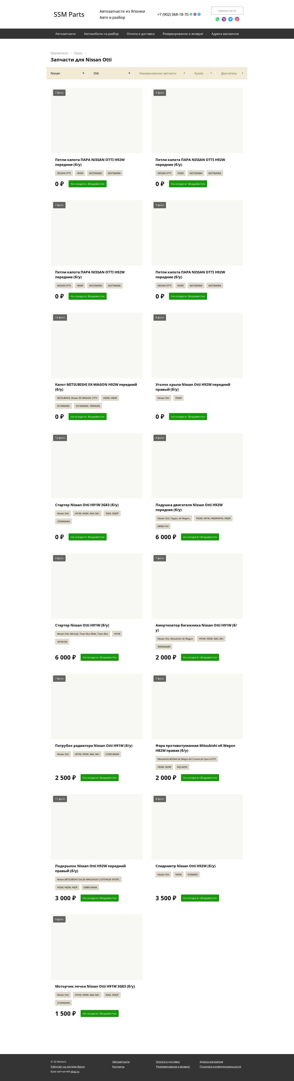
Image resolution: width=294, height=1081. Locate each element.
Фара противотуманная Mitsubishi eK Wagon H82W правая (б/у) (195, 748)
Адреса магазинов (211, 1061)
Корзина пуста (227, 10)
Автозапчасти (59, 53)
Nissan (78, 53)
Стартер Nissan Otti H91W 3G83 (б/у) (87, 504)
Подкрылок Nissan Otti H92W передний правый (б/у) (90, 868)
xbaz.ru (74, 1071)
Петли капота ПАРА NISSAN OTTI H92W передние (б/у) (90, 162)
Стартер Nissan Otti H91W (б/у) (82, 625)
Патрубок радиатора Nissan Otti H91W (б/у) (94, 745)
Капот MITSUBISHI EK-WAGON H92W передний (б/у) (96, 387)
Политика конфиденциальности (220, 1066)
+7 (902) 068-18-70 (172, 14)
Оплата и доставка (168, 1061)
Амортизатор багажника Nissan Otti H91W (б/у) (196, 627)
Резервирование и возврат (173, 1066)
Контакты (118, 1066)
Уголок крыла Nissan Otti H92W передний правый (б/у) (193, 387)
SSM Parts (69, 14)
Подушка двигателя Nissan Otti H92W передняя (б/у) (189, 507)
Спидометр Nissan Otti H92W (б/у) (186, 866)
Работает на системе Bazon (68, 1066)
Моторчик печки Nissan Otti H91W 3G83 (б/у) (95, 986)
